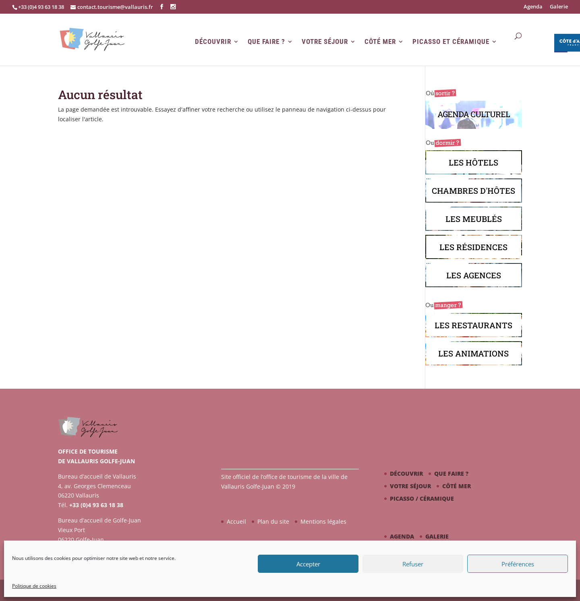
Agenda (533, 7)
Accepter (308, 564)
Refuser (412, 564)
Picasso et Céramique (450, 42)
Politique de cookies (34, 585)
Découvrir (213, 42)
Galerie (559, 7)
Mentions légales (323, 521)
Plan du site (273, 521)
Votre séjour (325, 42)
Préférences (517, 564)
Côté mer (380, 42)
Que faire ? (266, 42)
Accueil (236, 521)
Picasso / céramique (422, 498)
